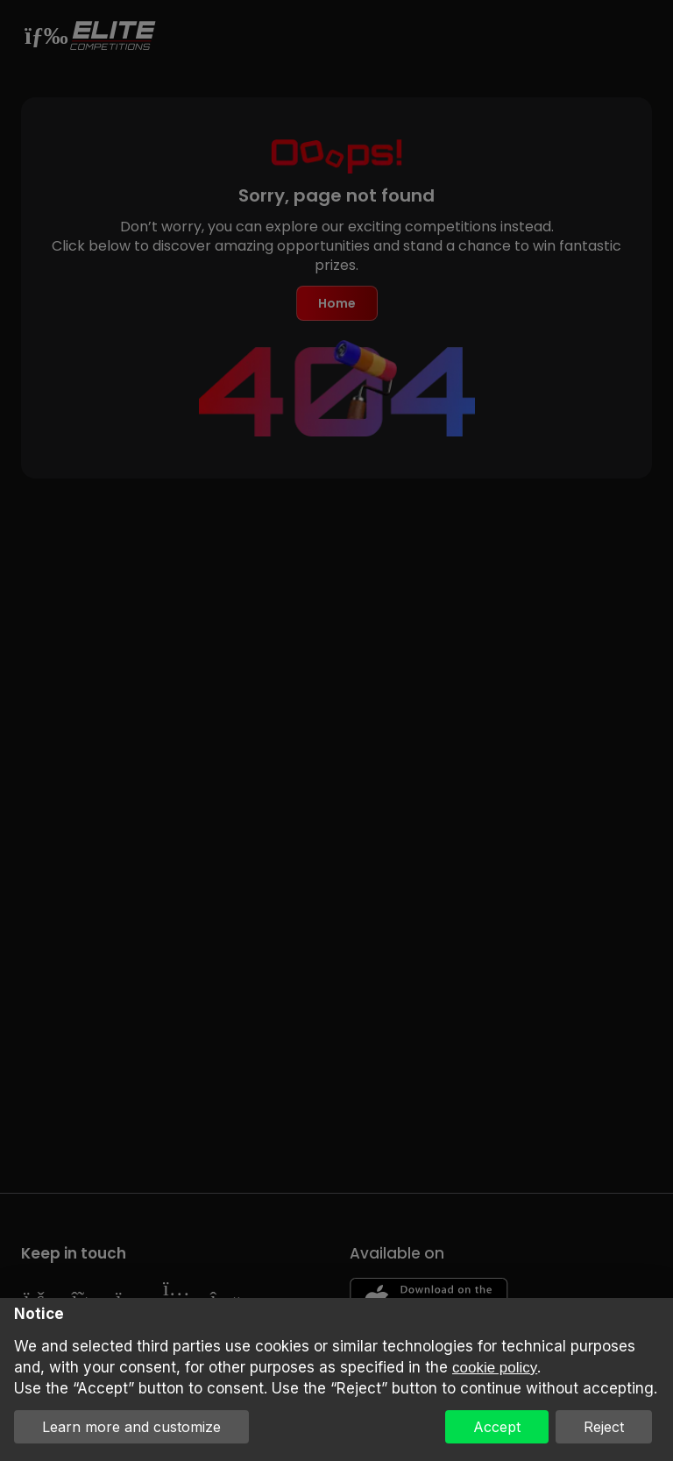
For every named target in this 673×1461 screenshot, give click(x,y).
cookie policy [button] (494, 1367)
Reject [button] (604, 1427)
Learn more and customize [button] (131, 1427)
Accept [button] (497, 1427)
